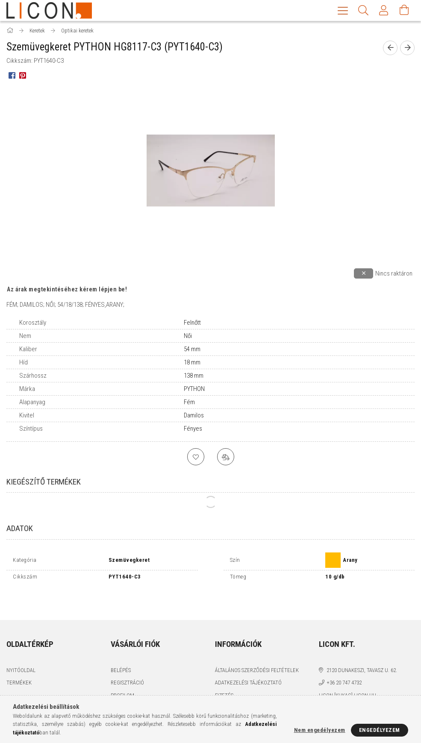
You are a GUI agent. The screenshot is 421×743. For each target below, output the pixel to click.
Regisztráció (127, 664)
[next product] (407, 48)
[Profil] (384, 10)
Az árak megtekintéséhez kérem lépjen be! (67, 290)
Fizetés (224, 676)
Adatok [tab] (19, 529)
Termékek (19, 664)
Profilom (122, 676)
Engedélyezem (379, 730)
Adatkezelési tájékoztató (248, 664)
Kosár (118, 689)
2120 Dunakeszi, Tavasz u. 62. (362, 651)
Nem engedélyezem (319, 730)
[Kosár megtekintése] (404, 10)
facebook (324, 691)
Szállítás (226, 689)
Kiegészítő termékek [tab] (43, 483)
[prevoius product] (390, 48)
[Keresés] (363, 10)
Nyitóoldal (20, 651)
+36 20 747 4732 (344, 664)
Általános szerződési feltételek (257, 651)
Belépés (121, 651)
